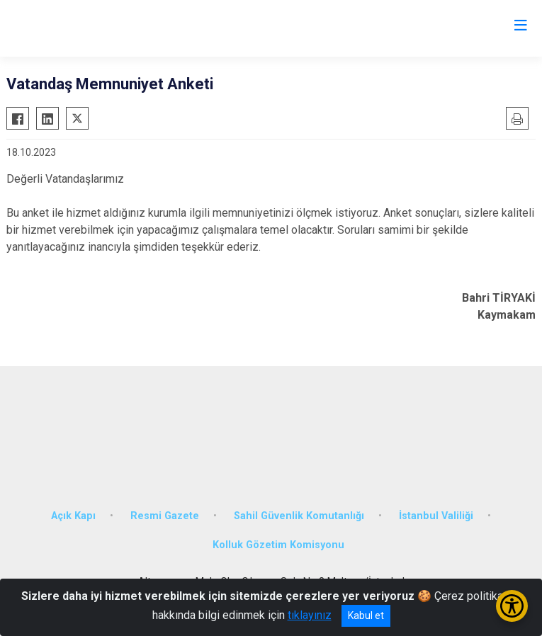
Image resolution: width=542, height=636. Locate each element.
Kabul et (366, 615)
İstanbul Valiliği (436, 516)
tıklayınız (310, 615)
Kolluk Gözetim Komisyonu (278, 545)
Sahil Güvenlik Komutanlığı (299, 516)
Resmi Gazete (164, 516)
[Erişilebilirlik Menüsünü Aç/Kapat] (512, 606)
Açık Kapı (73, 516)
